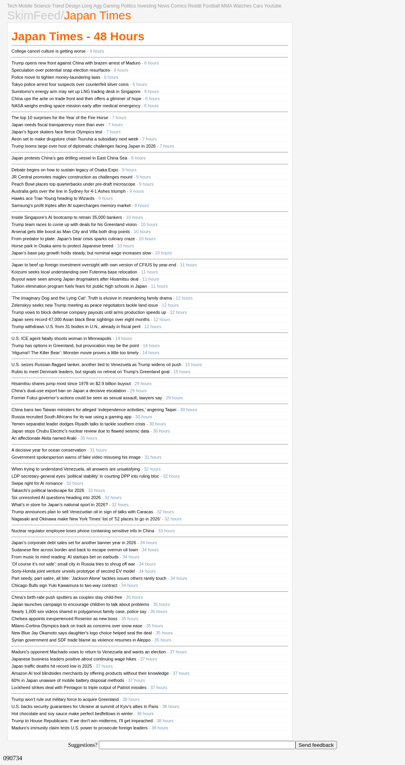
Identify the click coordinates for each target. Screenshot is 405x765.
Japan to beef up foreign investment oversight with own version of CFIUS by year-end (93, 264)
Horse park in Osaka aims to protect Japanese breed (62, 245)
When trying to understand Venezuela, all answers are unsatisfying (75, 469)
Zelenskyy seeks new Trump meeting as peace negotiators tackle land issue (84, 305)
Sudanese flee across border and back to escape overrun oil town (74, 549)
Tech (12, 6)
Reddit (195, 6)
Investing (146, 6)
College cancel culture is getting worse (48, 51)
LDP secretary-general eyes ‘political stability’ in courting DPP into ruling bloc (85, 476)
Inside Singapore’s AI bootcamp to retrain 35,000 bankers (66, 217)
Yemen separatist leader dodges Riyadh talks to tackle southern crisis (78, 423)
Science (42, 6)
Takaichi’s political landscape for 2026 (47, 490)
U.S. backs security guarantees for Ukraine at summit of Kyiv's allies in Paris (84, 706)
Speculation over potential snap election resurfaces (60, 70)
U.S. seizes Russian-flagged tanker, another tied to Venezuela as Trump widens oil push (96, 364)
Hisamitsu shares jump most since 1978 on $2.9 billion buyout (71, 383)
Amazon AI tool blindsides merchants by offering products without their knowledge (90, 673)
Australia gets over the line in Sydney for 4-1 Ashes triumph (68, 191)
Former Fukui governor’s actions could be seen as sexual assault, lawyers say (86, 397)
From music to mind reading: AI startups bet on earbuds (65, 556)
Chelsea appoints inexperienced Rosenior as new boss (64, 618)
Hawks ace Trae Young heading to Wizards (53, 198)
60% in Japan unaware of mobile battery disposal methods (67, 680)
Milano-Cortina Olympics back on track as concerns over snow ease (76, 625)
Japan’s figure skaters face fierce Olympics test (56, 131)
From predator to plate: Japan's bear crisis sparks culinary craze (73, 238)
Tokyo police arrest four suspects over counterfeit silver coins (70, 84)
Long (86, 6)
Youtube (273, 6)
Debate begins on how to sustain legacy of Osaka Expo (64, 169)
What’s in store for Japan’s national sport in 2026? (59, 504)
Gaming (111, 6)
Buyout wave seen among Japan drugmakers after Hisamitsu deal (74, 279)
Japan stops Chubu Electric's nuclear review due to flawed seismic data (80, 431)
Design (73, 6)
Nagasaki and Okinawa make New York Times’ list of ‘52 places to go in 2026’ (86, 518)
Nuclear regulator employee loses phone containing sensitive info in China (82, 530)
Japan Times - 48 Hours (77, 36)
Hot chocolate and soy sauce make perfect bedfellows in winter (72, 713)
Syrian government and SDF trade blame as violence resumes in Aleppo (81, 640)
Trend (58, 6)
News (163, 6)
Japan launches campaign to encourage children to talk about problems (80, 604)
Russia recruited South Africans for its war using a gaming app (71, 416)
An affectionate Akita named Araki (43, 438)
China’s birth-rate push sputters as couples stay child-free (66, 597)
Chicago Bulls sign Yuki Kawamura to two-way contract (64, 585)
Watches (242, 6)
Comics (179, 6)
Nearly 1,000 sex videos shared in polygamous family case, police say (78, 611)
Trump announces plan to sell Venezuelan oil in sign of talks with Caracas (82, 511)
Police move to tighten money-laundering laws (55, 77)
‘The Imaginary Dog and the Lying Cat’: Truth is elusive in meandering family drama (91, 298)
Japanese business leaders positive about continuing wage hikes (73, 659)
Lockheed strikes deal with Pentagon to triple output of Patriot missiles (78, 687)
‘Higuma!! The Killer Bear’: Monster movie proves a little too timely (74, 352)
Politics (128, 6)
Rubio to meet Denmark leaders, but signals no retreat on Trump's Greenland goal (90, 371)
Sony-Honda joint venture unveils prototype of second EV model (73, 571)
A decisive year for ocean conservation (48, 450)
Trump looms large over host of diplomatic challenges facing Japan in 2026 (83, 146)
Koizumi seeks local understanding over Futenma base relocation (74, 272)
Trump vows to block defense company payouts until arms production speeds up (88, 312)
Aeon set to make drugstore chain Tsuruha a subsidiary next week (74, 139)
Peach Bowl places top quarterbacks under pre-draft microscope (73, 184)
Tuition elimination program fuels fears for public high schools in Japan (79, 286)
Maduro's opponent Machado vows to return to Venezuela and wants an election (88, 651)
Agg (97, 6)
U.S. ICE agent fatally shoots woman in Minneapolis (61, 338)
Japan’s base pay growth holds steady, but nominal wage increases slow (81, 253)
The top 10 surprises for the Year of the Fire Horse (59, 117)
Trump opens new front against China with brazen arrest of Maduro (75, 63)
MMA (226, 6)
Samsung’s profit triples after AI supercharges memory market (71, 205)
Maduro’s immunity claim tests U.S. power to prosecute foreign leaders (79, 727)
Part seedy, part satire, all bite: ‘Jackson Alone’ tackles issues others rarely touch (89, 578)
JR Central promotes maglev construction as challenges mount (71, 177)
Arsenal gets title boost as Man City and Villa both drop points (70, 231)
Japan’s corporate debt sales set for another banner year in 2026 (73, 542)
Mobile (25, 6)
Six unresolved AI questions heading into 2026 (56, 497)
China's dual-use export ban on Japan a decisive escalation (68, 390)
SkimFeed (34, 15)
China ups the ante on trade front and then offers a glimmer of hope (76, 98)
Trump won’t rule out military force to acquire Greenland (65, 699)
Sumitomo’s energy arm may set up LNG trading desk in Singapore (75, 91)
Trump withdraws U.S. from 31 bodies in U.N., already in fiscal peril (75, 326)
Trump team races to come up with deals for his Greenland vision (74, 224)
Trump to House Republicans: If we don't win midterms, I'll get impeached (82, 720)
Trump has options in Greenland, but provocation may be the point (75, 345)
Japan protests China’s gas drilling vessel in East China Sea (69, 158)
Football (211, 6)
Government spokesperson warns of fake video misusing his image (76, 457)
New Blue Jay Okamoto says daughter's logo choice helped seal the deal (81, 632)
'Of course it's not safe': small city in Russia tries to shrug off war (73, 564)
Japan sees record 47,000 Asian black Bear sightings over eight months (80, 319)
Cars (258, 6)
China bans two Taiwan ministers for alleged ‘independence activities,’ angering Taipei (93, 409)
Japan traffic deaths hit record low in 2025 (51, 666)
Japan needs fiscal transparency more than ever (57, 124)
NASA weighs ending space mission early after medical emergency (75, 105)
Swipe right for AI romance (36, 483)
